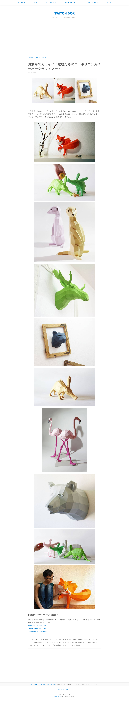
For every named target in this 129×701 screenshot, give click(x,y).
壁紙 (35, 2)
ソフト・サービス (92, 2)
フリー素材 (21, 2)
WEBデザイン (51, 2)
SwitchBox (57, 696)
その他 (109, 2)
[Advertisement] (64, 41)
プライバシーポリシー (64, 690)
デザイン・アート (71, 2)
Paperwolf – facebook (37, 625)
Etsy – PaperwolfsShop (38, 628)
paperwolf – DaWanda (37, 631)
